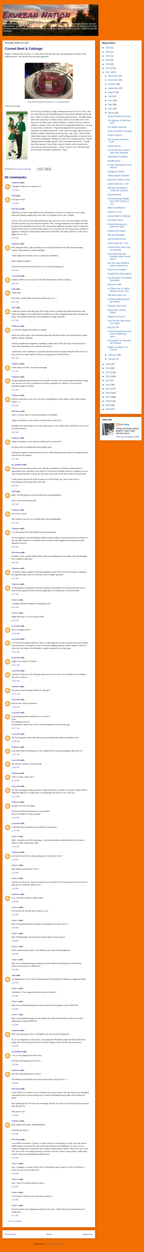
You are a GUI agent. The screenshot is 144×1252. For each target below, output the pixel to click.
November (113, 80)
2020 (108, 60)
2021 (108, 56)
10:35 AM (16, 681)
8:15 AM (15, 358)
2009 (108, 388)
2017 (108, 72)
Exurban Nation (36, 14)
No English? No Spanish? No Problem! (120, 341)
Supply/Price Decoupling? (120, 273)
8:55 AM (15, 523)
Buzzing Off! (113, 327)
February (112, 355)
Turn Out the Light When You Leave (119, 321)
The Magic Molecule (117, 127)
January (112, 359)
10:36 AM (16, 694)
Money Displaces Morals (119, 116)
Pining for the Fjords (117, 306)
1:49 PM (15, 901)
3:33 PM (15, 1025)
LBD (14, 195)
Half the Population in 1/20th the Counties (118, 189)
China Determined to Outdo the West (117, 225)
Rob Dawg (16, 209)
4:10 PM (15, 1158)
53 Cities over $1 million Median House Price (119, 289)
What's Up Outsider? (117, 269)
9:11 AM (15, 578)
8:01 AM (15, 238)
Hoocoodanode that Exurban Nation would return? (119, 256)
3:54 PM (15, 1134)
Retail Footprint (115, 135)
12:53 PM (15, 846)
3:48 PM (15, 1083)
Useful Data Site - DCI (118, 243)
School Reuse (114, 146)
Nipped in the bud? (116, 316)
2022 (108, 52)
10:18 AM (16, 633)
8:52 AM (15, 504)
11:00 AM (16, 741)
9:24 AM (15, 607)
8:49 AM (15, 486)
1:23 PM (15, 873)
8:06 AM (15, 283)
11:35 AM (16, 754)
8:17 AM (15, 371)
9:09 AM (15, 562)
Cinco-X (15, 600)
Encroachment (114, 194)
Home (49, 1234)
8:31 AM (15, 405)
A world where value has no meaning (119, 248)
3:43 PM (15, 1064)
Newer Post (10, 1234)
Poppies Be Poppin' (117, 231)
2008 (108, 393)
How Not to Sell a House (119, 179)
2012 (108, 376)
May (110, 104)
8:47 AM (15, 459)
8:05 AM (15, 270)
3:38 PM (15, 1046)
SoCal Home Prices (117, 239)
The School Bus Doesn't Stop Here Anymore (119, 151)
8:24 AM (15, 390)
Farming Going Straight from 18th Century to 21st (118, 201)
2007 (108, 397)
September (113, 88)
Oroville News (114, 161)
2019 (108, 64)
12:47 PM (15, 831)
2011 (108, 380)
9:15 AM (15, 594)
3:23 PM (15, 1009)
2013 (108, 372)
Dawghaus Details (116, 171)
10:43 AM (16, 707)
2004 (108, 409)
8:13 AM (15, 320)
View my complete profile (127, 437)
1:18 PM (15, 859)
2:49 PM (15, 928)
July (110, 96)
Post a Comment (15, 1221)
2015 (108, 364)
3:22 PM (15, 996)
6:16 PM (15, 1200)
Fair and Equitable (116, 235)
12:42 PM (15, 817)
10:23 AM (16, 652)
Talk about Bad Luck (117, 295)
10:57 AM (16, 728)
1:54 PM (15, 914)
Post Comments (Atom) (54, 1244)
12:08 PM (15, 767)
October (112, 84)
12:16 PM (15, 780)
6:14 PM (15, 1173)
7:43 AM (15, 190)
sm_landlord (17, 464)
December (113, 76)
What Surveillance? (117, 208)
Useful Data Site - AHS (118, 184)
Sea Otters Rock (115, 220)
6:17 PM (15, 1215)
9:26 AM (15, 620)
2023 (108, 47)
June (110, 100)
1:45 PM (15, 888)
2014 (108, 368)
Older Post (88, 1234)
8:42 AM (15, 432)
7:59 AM (15, 203)
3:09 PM (15, 969)
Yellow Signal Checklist (118, 175)
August (111, 92)
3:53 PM (15, 1115)
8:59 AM (15, 547)
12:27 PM (15, 796)
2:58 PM (15, 941)
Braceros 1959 (114, 284)
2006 (108, 401)
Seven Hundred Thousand (120, 131)
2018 (108, 68)
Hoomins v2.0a (115, 212)
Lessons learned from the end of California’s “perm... (119, 334)
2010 (108, 384)
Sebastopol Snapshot (118, 156)
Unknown (16, 182)
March (111, 113)
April (110, 108)
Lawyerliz (16, 276)
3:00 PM (15, 954)
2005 (108, 405)
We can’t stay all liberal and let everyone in (118, 264)
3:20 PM (15, 983)
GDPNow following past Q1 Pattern (119, 300)
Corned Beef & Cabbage (119, 216)
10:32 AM (16, 665)
